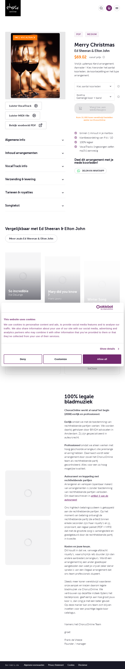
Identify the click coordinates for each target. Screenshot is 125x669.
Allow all (102, 359)
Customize (63, 359)
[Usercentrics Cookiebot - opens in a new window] (98, 307)
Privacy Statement (56, 665)
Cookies (71, 665)
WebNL (12, 665)
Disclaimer (82, 665)
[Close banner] (120, 307)
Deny (23, 359)
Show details (107, 348)
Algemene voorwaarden (34, 665)
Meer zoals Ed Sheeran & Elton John (31, 238)
